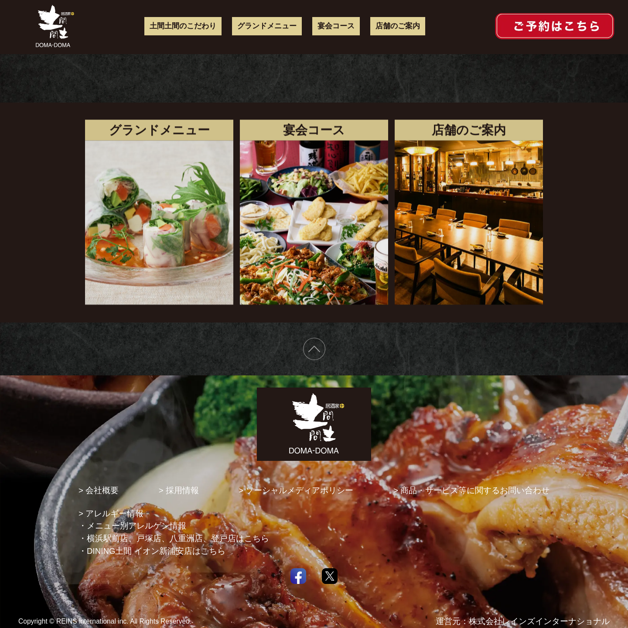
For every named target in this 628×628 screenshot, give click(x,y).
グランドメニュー (267, 25)
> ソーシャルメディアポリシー (296, 490)
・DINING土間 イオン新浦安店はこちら (151, 551)
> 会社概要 (98, 490)
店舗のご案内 (397, 25)
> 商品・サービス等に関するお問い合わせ (471, 490)
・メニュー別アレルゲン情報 (132, 525)
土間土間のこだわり (183, 25)
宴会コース (336, 25)
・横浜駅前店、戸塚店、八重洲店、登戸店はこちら (173, 538)
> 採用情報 (179, 490)
